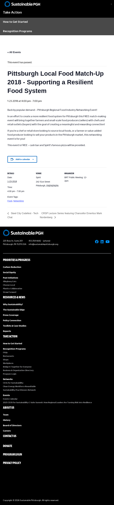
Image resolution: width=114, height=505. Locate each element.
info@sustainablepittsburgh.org (43, 244)
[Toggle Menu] (109, 4)
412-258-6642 (35, 241)
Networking (18, 201)
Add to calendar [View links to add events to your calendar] (23, 159)
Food (9, 201)
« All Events (14, 52)
